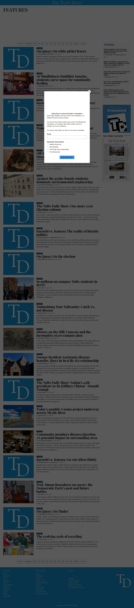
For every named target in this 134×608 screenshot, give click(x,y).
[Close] (89, 91)
